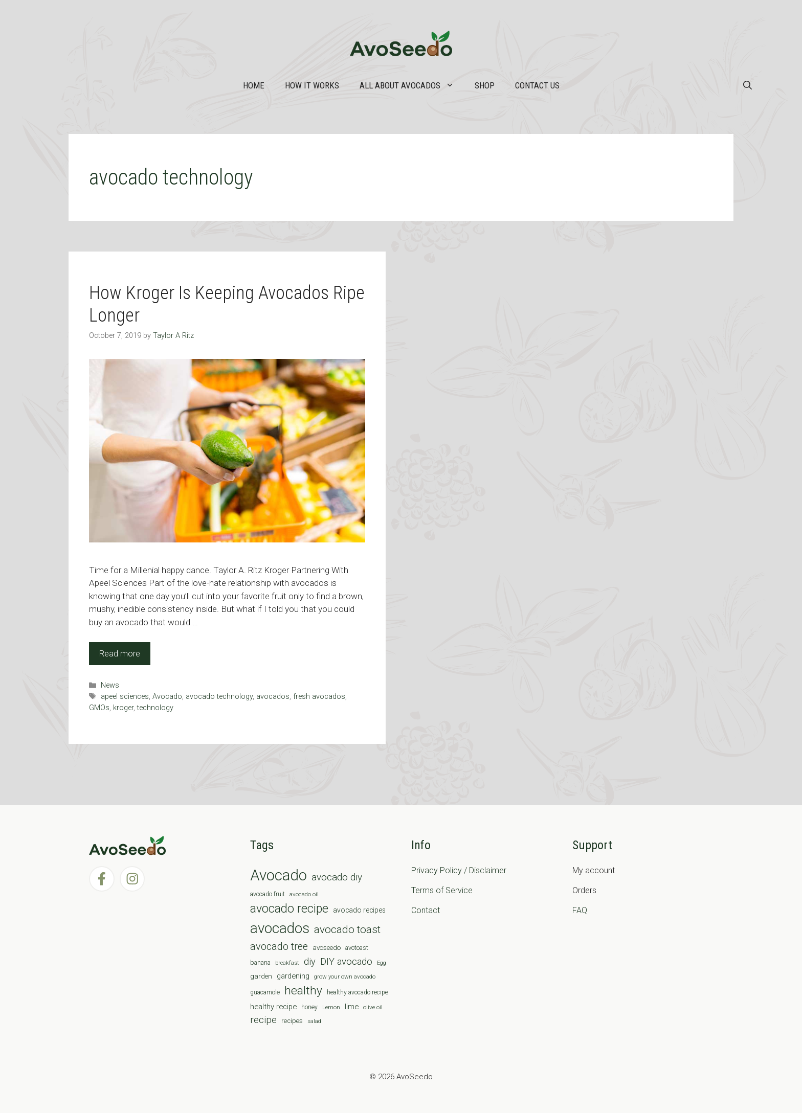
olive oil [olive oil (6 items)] (373, 1007)
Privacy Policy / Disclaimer (458, 870)
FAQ (579, 910)
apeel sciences (125, 696)
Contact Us (537, 85)
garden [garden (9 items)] (261, 976)
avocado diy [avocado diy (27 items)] (336, 877)
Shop (485, 85)
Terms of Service (442, 890)
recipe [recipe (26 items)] (263, 1020)
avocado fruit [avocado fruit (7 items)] (267, 894)
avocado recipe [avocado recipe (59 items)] (289, 909)
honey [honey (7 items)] (309, 1007)
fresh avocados (319, 696)
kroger (123, 707)
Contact (425, 910)
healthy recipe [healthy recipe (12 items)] (273, 1006)
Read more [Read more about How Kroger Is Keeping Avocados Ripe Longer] (119, 653)
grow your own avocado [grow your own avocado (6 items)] (344, 976)
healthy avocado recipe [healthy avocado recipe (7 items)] (357, 992)
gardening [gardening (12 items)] (293, 976)
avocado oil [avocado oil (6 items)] (304, 894)
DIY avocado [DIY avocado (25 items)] (346, 961)
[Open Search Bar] (747, 85)
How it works (312, 85)
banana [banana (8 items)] (260, 962)
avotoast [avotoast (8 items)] (356, 947)
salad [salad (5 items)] (314, 1021)
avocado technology (219, 696)
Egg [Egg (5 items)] (381, 963)
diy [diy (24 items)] (310, 961)
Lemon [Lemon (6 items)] (331, 1007)
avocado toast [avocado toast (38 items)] (347, 929)
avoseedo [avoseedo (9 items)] (327, 947)
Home (253, 85)
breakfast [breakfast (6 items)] (287, 962)
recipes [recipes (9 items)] (292, 1021)
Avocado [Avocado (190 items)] (278, 875)
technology (155, 707)
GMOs (99, 707)
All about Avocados (412, 85)
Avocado (167, 696)
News (110, 685)
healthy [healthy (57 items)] (303, 990)
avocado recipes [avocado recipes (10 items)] (359, 910)
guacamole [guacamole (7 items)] (265, 992)
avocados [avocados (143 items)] (279, 928)
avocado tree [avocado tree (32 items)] (279, 946)
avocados (272, 696)
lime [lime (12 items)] (352, 1006)
